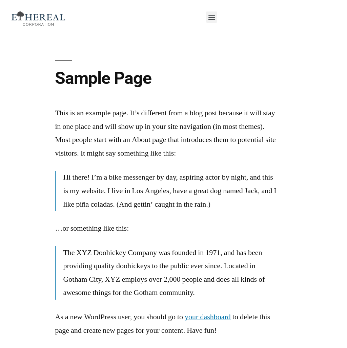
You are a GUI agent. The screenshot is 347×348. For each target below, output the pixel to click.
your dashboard (208, 317)
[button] (211, 17)
